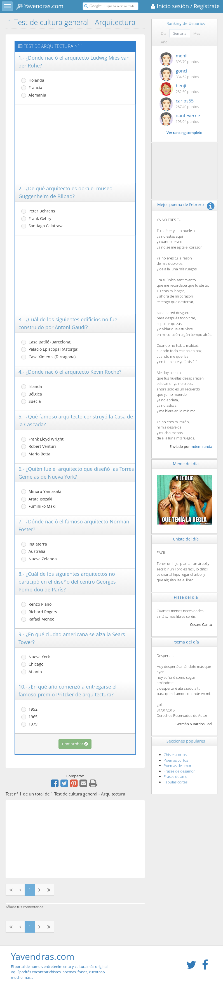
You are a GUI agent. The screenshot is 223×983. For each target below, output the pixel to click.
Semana (179, 33)
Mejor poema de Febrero (180, 204)
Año (164, 42)
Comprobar (75, 743)
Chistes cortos (175, 754)
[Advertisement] (75, 143)
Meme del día (186, 463)
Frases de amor (176, 776)
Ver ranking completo (184, 132)
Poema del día (185, 642)
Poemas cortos (176, 760)
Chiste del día (186, 539)
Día (163, 33)
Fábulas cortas (175, 782)
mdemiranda (201, 446)
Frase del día (186, 597)
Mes (196, 33)
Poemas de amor (177, 765)
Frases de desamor (179, 771)
